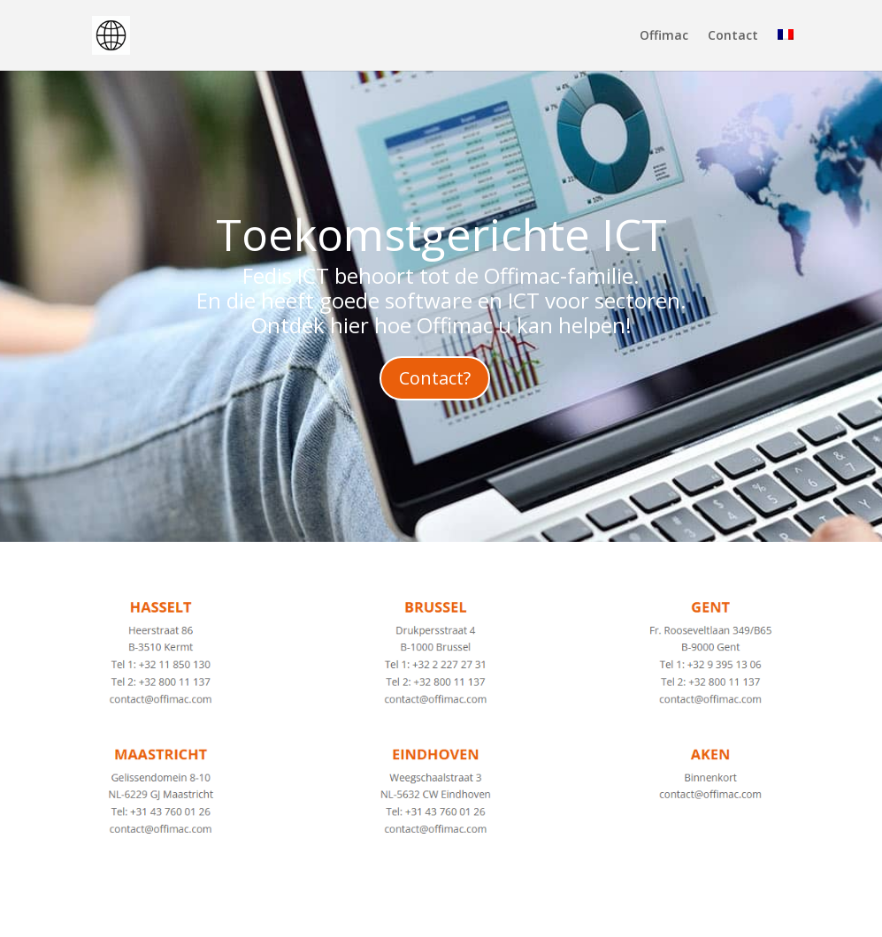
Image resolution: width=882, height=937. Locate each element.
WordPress (450, 913)
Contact (733, 36)
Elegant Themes (240, 913)
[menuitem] (786, 50)
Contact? (435, 378)
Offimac (664, 36)
